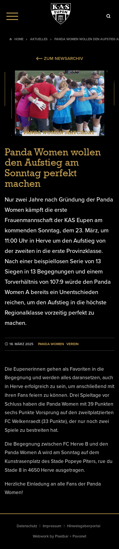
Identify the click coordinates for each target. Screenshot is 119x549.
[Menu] (12, 16)
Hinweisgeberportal (83, 526)
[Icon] (108, 16)
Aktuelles (39, 39)
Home (18, 39)
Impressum (52, 526)
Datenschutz (27, 526)
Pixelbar (62, 536)
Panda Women (51, 344)
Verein (72, 344)
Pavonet (79, 536)
